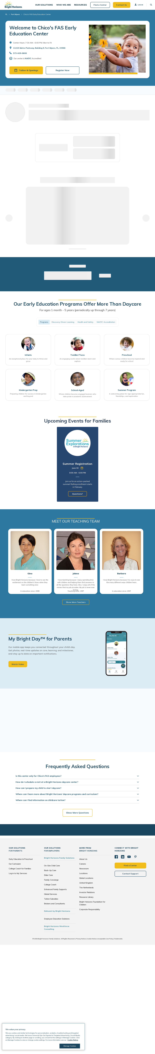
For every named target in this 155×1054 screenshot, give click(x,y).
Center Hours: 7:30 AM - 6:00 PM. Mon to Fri (32, 45)
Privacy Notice (81, 941)
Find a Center (98, 6)
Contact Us (119, 6)
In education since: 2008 (30, 593)
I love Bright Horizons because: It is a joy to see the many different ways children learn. (121, 583)
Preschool (127, 357)
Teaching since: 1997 (76, 593)
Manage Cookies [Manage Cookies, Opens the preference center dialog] (69, 1046)
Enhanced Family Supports (55, 891)
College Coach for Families (20, 871)
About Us (83, 861)
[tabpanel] (77, 467)
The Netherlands (86, 890)
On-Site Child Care (52, 868)
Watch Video (17, 667)
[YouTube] (129, 859)
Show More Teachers (75, 604)
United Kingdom (86, 885)
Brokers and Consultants (54, 906)
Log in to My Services (18, 875)
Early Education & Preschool (21, 861)
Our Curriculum (15, 866)
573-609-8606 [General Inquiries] (20, 55)
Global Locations (86, 880)
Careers (82, 866)
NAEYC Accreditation (106, 324)
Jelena (76, 576)
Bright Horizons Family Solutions (59, 860)
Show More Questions (77, 815)
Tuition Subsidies (51, 901)
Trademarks (118, 941)
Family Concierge (51, 882)
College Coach (50, 887)
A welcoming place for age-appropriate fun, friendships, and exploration (126, 397)
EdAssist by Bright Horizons (57, 913)
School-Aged (77, 392)
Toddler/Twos (77, 357)
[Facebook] (116, 859)
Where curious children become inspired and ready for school (126, 362)
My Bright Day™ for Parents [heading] (40, 641)
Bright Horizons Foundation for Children (92, 905)
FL (6, 17)
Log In (136, 6)
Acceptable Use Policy (105, 941)
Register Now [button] (62, 72)
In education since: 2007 (121, 593)
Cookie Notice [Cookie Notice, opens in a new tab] (72, 1040)
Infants (28, 357)
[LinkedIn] (122, 859)
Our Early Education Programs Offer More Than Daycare (77, 306)
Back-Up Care (50, 873)
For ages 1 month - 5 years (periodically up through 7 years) (77, 312)
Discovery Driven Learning (63, 324)
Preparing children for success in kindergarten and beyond (28, 397)
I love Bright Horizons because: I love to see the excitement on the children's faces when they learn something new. (29, 584)
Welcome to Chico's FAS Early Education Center (42, 33)
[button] (44, 6)
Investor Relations (87, 894)
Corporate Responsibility (89, 912)
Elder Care (48, 877)
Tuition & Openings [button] (26, 72)
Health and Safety (85, 324)
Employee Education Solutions (57, 921)
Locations (83, 875)
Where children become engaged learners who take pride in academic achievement (77, 397)
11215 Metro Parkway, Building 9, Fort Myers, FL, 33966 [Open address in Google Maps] (39, 50)
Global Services (50, 896)
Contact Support (130, 876)
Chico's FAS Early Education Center (37, 17)
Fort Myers (15, 17)
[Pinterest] (135, 859)
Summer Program (127, 392)
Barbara (121, 576)
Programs (44, 324)
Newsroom (84, 871)
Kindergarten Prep (28, 392)
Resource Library (86, 899)
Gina (29, 576)
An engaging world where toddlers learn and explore (77, 362)
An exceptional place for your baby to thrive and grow (28, 362)
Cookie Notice (91, 941)
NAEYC (28, 60)
